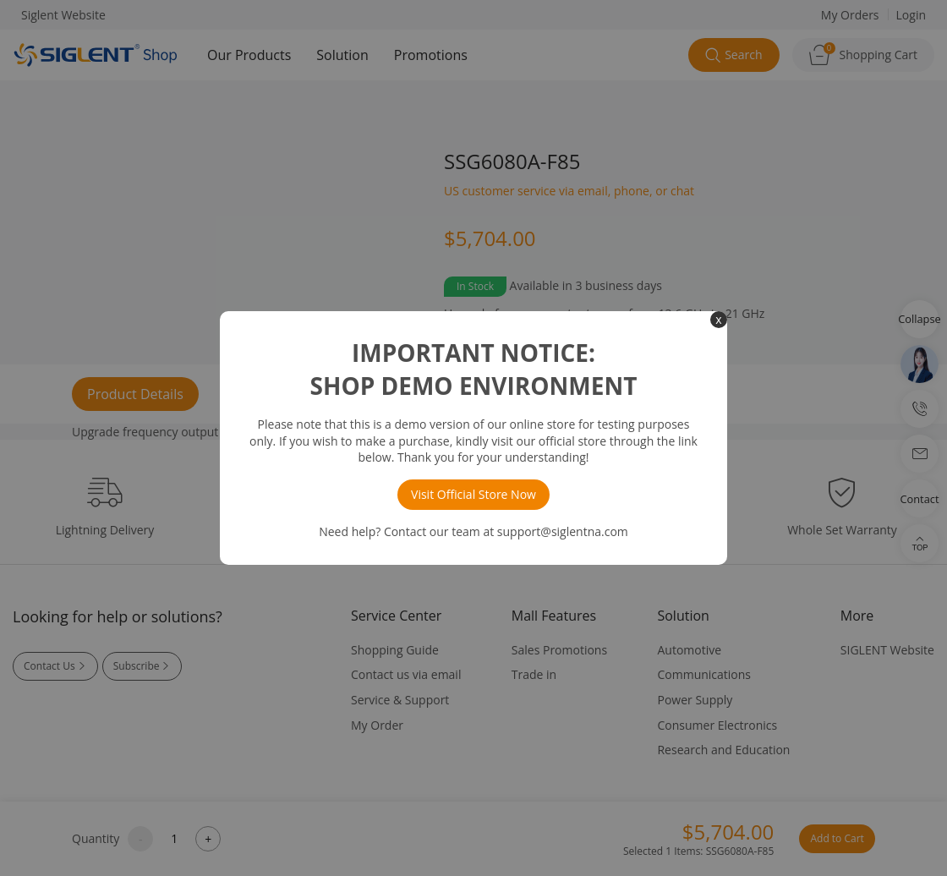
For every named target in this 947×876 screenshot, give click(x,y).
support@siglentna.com (562, 531)
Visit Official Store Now (473, 494)
